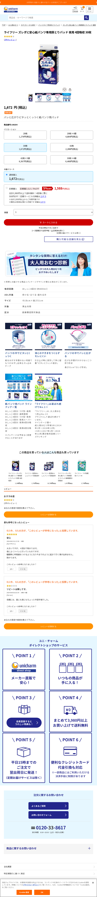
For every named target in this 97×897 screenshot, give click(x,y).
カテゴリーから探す (28, 25)
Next (70, 65)
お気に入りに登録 (64, 90)
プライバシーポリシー (31, 885)
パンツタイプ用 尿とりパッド (49, 25)
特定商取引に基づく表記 (14, 873)
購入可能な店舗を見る (68, 239)
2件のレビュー (10, 39)
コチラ (43, 196)
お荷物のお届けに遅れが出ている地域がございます (48, 2)
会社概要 (7, 866)
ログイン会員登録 (75, 10)
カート (82, 9)
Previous (27, 65)
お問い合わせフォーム (41, 814)
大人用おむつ (13, 25)
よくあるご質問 (38, 805)
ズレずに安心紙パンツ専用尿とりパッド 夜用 (79, 25)
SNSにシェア (70, 90)
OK (42, 892)
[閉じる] (93, 882)
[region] (48, 888)
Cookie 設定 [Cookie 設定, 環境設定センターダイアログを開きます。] (24, 892)
